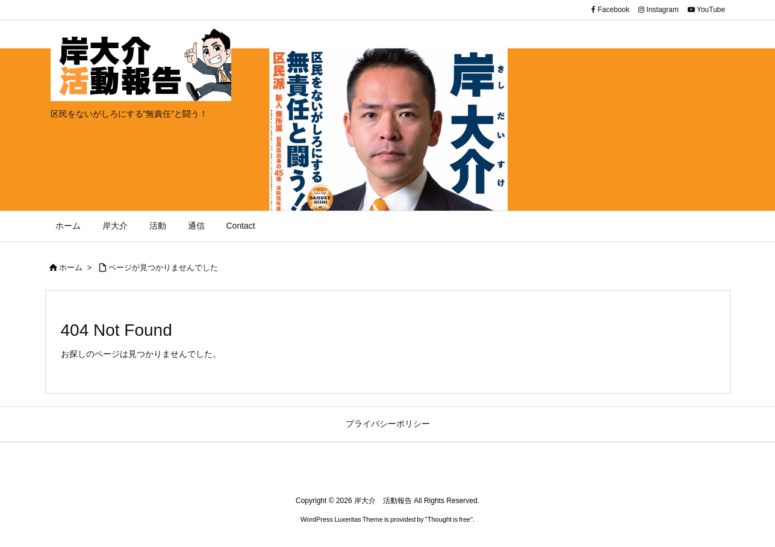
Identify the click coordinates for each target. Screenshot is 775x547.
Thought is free (449, 519)
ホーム (70, 267)
